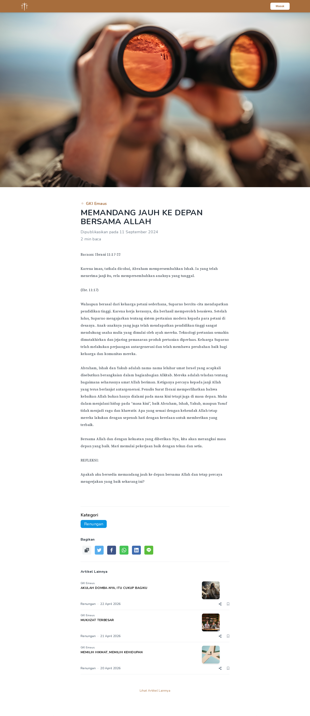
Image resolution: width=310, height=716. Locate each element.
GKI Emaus (94, 203)
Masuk (280, 6)
